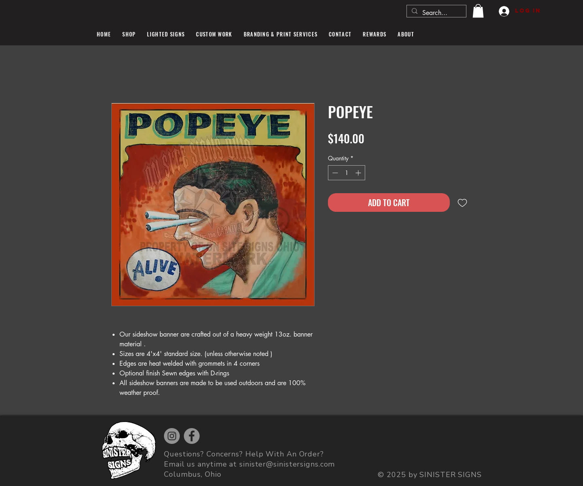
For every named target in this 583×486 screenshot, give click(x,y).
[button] (478, 10)
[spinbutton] (346, 173)
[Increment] (359, 173)
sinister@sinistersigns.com (287, 464)
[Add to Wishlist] (462, 202)
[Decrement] (334, 173)
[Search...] (435, 13)
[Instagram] (172, 436)
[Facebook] (192, 436)
